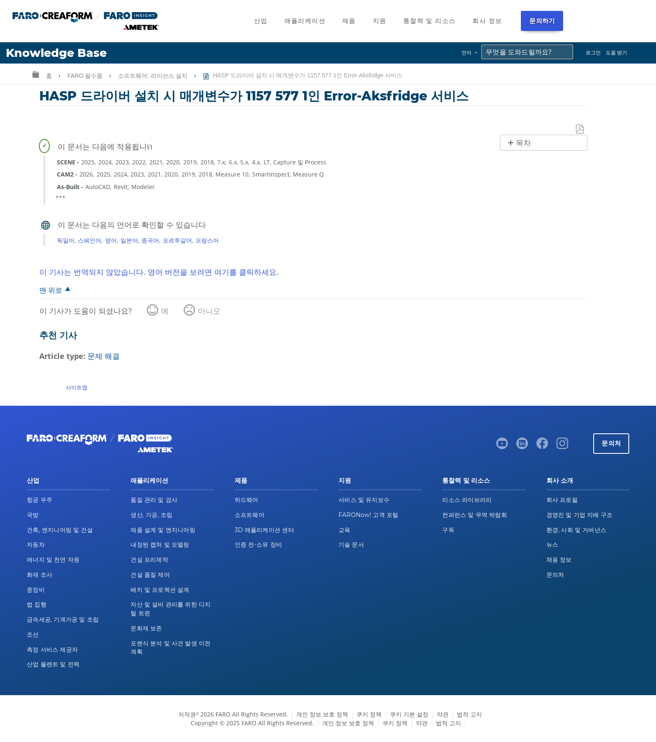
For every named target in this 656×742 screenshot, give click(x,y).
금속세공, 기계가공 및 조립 (63, 619)
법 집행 (36, 604)
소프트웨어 (249, 515)
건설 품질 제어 (150, 574)
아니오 (209, 311)
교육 (344, 530)
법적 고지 (469, 714)
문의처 (611, 443)
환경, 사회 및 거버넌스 (576, 530)
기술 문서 (351, 544)
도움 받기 (616, 52)
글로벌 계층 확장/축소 (35, 74)
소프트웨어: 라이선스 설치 (153, 75)
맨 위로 (50, 290)
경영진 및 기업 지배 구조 (579, 515)
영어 (111, 240)
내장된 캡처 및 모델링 (160, 544)
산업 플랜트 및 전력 (53, 664)
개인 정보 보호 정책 (322, 714)
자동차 (36, 544)
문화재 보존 (146, 628)
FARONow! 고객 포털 (368, 515)
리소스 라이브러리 (467, 500)
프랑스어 (207, 240)
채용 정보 (559, 559)
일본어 (129, 240)
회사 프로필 (562, 500)
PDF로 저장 (580, 129)
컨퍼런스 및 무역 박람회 (474, 515)
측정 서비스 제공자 (52, 649)
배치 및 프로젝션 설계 (160, 590)
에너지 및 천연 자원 (53, 559)
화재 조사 (39, 574)
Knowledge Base (56, 53)
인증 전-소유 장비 (258, 544)
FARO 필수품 (85, 75)
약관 (442, 714)
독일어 (65, 240)
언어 (466, 52)
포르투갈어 (177, 240)
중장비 (36, 590)
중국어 (150, 240)
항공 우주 (39, 500)
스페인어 (89, 240)
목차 (523, 143)
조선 (33, 634)
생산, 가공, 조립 (151, 515)
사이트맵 (76, 387)
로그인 (593, 52)
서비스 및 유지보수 (364, 500)
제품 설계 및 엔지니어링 (163, 530)
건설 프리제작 (149, 559)
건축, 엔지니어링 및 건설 (60, 530)
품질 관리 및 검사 (154, 500)
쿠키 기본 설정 (409, 714)
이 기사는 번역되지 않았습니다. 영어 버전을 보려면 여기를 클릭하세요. (159, 272)
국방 (33, 515)
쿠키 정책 (369, 714)
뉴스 (552, 544)
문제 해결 (103, 356)
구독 (448, 530)
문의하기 (542, 21)
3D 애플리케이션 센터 (264, 530)
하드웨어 (247, 500)
